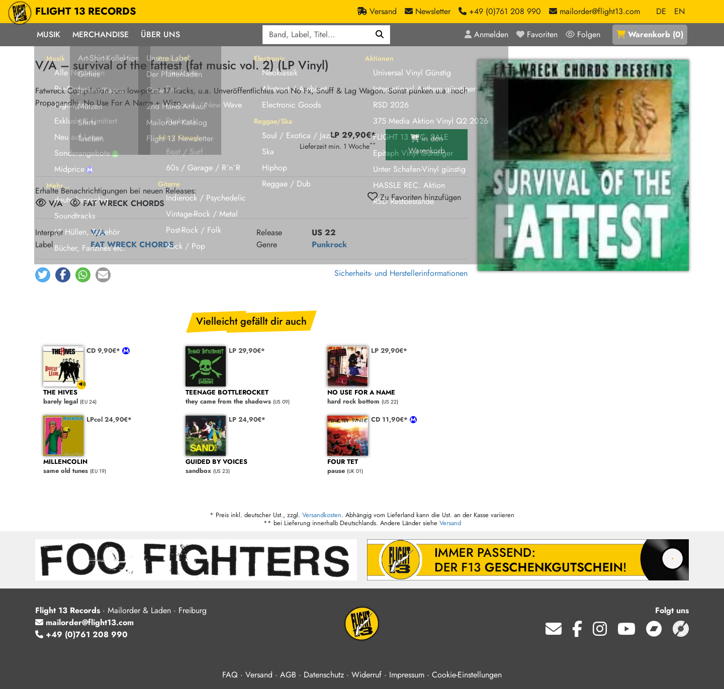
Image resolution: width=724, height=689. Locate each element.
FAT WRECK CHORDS (132, 244)
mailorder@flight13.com (84, 622)
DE (661, 11)
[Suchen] (380, 34)
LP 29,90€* (247, 350)
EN (679, 11)
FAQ (230, 674)
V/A (98, 232)
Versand (450, 523)
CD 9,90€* (104, 350)
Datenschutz (324, 674)
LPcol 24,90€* (109, 419)
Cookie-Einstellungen (467, 674)
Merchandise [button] (100, 34)
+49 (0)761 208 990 (81, 634)
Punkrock (329, 244)
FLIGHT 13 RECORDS (85, 12)
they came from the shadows (252, 397)
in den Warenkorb (426, 144)
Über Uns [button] (160, 34)
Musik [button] (48, 34)
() (649, 34)
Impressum (406, 674)
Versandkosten (321, 515)
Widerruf (366, 674)
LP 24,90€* (247, 419)
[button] (42, 274)
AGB (288, 674)
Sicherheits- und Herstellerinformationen (401, 273)
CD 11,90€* (390, 419)
